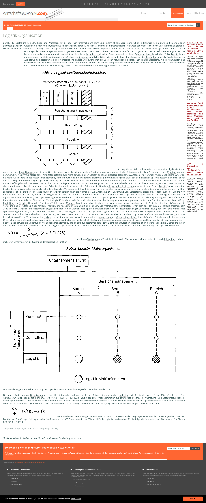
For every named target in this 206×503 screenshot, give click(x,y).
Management (53, 197)
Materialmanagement (43, 177)
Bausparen (149, 481)
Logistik (72, 45)
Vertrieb (23, 203)
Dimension (61, 389)
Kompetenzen (10, 200)
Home (143, 13)
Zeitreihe (162, 416)
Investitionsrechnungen (81, 480)
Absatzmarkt (67, 205)
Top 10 (162, 13)
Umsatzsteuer (78, 486)
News (188, 13)
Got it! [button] (192, 499)
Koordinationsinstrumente (121, 186)
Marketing (13, 478)
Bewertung (139, 62)
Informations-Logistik (114, 177)
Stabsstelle (135, 191)
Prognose (137, 397)
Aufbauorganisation (12, 397)
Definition (13, 481)
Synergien (179, 174)
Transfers (147, 42)
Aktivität (47, 174)
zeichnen (93, 205)
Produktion (8, 203)
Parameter (98, 416)
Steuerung (84, 57)
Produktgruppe (26, 172)
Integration (169, 239)
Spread (26, 462)
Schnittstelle (125, 205)
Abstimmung (24, 174)
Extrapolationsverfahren (37, 462)
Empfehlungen (8, 4)
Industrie (124, 395)
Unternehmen (166, 45)
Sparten (172, 172)
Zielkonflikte (102, 51)
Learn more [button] (76, 499)
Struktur (36, 42)
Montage (70, 203)
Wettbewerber (85, 65)
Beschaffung (151, 57)
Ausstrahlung (19, 462)
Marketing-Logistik (13, 45)
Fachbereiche (177, 13)
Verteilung (8, 205)
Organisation (36, 395)
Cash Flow (149, 478)
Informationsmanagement (88, 177)
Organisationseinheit (126, 217)
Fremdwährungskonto (153, 484)
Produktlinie (140, 183)
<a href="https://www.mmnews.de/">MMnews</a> (12, 89)
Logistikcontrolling (52, 429)
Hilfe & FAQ (199, 13)
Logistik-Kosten (26, 429)
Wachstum (92, 239)
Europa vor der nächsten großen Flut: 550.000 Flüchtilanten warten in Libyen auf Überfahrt (195, 47)
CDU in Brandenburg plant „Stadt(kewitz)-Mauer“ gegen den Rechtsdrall (195, 169)
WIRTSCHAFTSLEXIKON (18, 25)
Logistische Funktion (169, 225)
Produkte (51, 205)
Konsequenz (43, 62)
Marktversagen (79, 483)
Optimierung (92, 54)
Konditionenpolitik (15, 484)
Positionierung (48, 214)
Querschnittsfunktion (113, 59)
